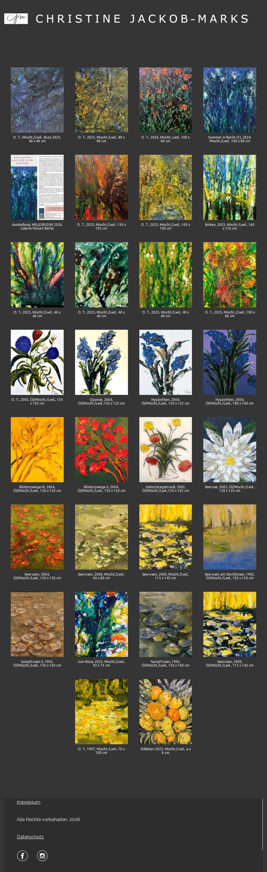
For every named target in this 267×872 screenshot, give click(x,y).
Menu (134, 34)
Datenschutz (30, 837)
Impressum (28, 802)
